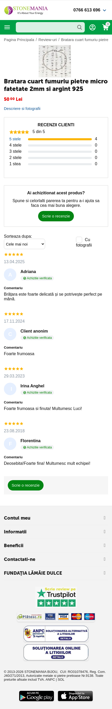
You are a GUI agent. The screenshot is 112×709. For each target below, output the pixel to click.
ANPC (50, 679)
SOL (61, 679)
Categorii (7, 27)
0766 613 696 (86, 10)
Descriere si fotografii (22, 108)
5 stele (15, 139)
